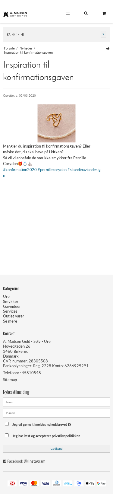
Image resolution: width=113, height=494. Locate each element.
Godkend (57, 448)
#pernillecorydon (52, 169)
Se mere (10, 321)
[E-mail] (56, 412)
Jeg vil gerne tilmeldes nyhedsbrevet (52, 422)
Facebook (15, 461)
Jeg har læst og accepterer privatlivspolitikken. (46, 436)
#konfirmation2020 (20, 169)
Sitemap (10, 379)
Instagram (37, 461)
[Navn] (56, 401)
